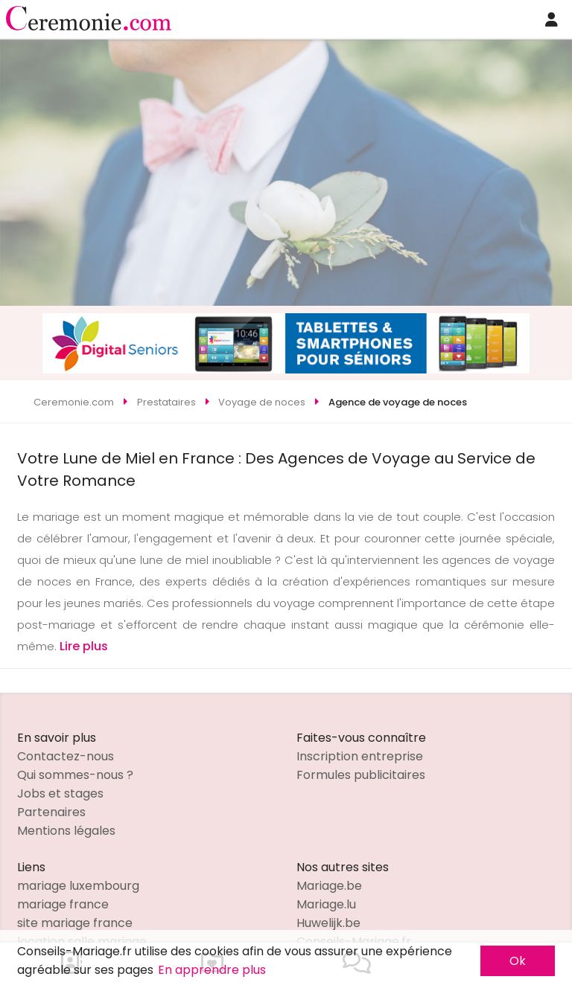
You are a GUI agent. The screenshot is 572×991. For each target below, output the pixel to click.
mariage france (63, 904)
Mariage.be (329, 885)
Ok (517, 960)
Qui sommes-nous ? (75, 774)
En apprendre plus (212, 969)
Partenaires (51, 812)
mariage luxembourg (78, 885)
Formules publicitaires (360, 774)
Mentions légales (66, 830)
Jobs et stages (60, 793)
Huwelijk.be (328, 922)
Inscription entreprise (359, 756)
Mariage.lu (326, 904)
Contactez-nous (65, 756)
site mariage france (75, 922)
